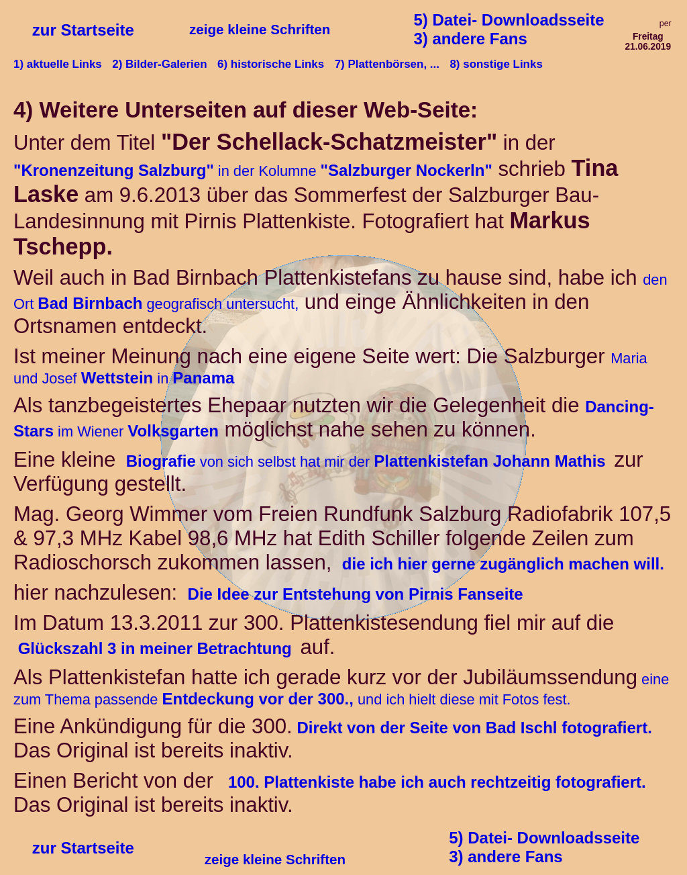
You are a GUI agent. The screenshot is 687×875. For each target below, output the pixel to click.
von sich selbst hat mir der (367, 461)
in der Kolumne (252, 171)
